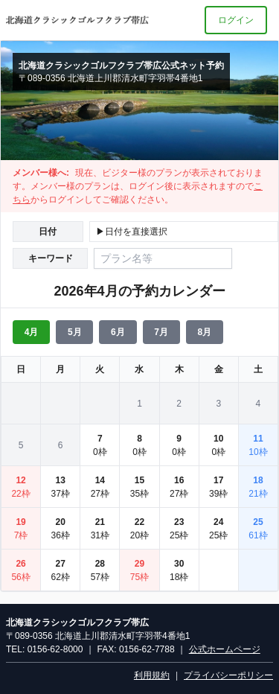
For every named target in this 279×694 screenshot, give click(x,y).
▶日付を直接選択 (131, 231)
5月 (75, 332)
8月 (204, 332)
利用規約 (152, 675)
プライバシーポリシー (228, 675)
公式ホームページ (224, 649)
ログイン (236, 20)
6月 (118, 332)
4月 (32, 332)
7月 (161, 332)
